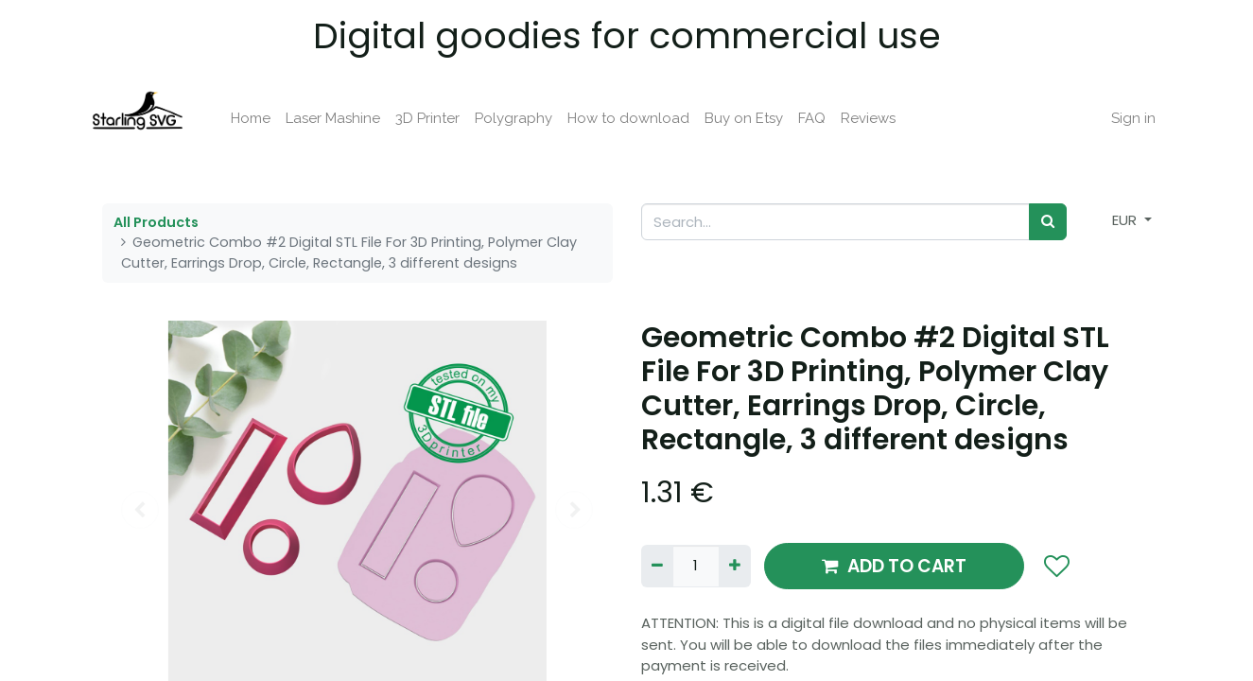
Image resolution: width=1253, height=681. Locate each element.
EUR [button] (1126, 220)
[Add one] (735, 566)
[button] (1056, 566)
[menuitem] (262, 118)
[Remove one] (657, 566)
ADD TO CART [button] (894, 566)
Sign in (1122, 118)
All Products (156, 222)
